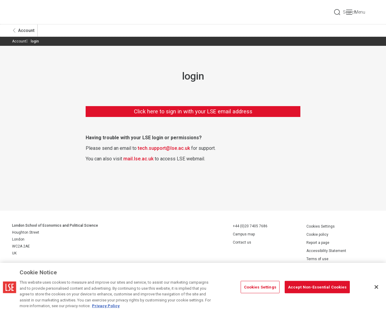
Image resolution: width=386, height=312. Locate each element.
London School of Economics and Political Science (37, 12)
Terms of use (317, 259)
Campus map (244, 234)
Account (26, 30)
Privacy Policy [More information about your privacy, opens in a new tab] (106, 306)
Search (333, 12)
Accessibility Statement (326, 251)
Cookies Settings (320, 226)
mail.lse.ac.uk (138, 159)
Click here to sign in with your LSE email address (193, 111)
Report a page (317, 243)
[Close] (376, 287)
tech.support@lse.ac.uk (164, 148)
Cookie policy (317, 234)
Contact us (242, 242)
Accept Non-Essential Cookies (317, 287)
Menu (365, 12)
